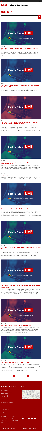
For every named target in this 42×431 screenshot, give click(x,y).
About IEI (4, 416)
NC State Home (4, 1)
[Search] (39, 17)
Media (13, 416)
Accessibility (25, 428)
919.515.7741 (4, 412)
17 (24, 376)
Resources (34, 428)
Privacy (30, 428)
